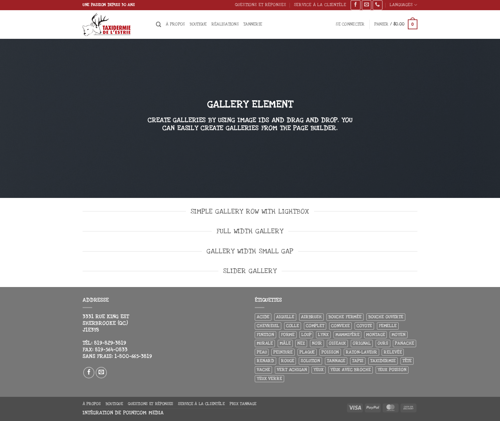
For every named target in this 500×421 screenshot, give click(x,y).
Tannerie (252, 24)
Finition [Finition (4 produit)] (265, 334)
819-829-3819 (110, 343)
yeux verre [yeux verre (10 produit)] (269, 378)
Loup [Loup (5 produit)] (306, 334)
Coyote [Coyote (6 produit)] (364, 325)
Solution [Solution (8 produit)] (310, 360)
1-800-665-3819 (133, 356)
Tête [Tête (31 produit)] (407, 360)
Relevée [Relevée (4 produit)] (393, 352)
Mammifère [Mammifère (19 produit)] (347, 334)
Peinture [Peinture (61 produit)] (283, 352)
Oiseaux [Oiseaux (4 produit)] (337, 343)
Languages (403, 5)
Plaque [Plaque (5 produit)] (307, 352)
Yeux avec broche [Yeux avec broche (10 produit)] (350, 369)
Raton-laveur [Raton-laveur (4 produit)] (361, 352)
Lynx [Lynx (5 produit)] (323, 334)
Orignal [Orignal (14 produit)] (362, 343)
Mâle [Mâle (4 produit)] (285, 343)
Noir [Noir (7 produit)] (317, 343)
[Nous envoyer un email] (366, 5)
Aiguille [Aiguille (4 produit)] (285, 316)
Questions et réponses (260, 4)
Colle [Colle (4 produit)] (292, 325)
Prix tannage (243, 403)
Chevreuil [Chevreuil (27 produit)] (268, 325)
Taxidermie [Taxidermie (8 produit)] (383, 360)
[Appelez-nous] (377, 5)
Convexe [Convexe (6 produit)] (340, 325)
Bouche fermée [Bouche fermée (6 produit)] (345, 316)
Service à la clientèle (320, 4)
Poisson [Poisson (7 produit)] (330, 352)
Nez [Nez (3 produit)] (301, 343)
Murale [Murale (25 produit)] (265, 343)
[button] (350, 24)
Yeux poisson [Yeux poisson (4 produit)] (392, 369)
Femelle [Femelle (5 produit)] (388, 325)
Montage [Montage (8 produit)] (375, 334)
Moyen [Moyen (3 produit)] (398, 334)
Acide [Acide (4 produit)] (263, 316)
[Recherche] (158, 24)
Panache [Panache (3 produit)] (404, 343)
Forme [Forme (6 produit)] (288, 334)
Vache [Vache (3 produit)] (263, 369)
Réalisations (225, 24)
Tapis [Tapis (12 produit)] (358, 360)
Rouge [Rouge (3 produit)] (287, 360)
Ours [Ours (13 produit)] (383, 343)
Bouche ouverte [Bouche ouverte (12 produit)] (385, 316)
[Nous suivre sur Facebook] (355, 5)
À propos (175, 24)
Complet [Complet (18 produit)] (315, 325)
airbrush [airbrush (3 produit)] (311, 316)
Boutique (198, 24)
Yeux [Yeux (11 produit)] (318, 369)
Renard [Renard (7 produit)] (265, 360)
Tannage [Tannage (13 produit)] (336, 360)
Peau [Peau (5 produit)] (262, 352)
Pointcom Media (143, 413)
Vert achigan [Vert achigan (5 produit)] (292, 369)
